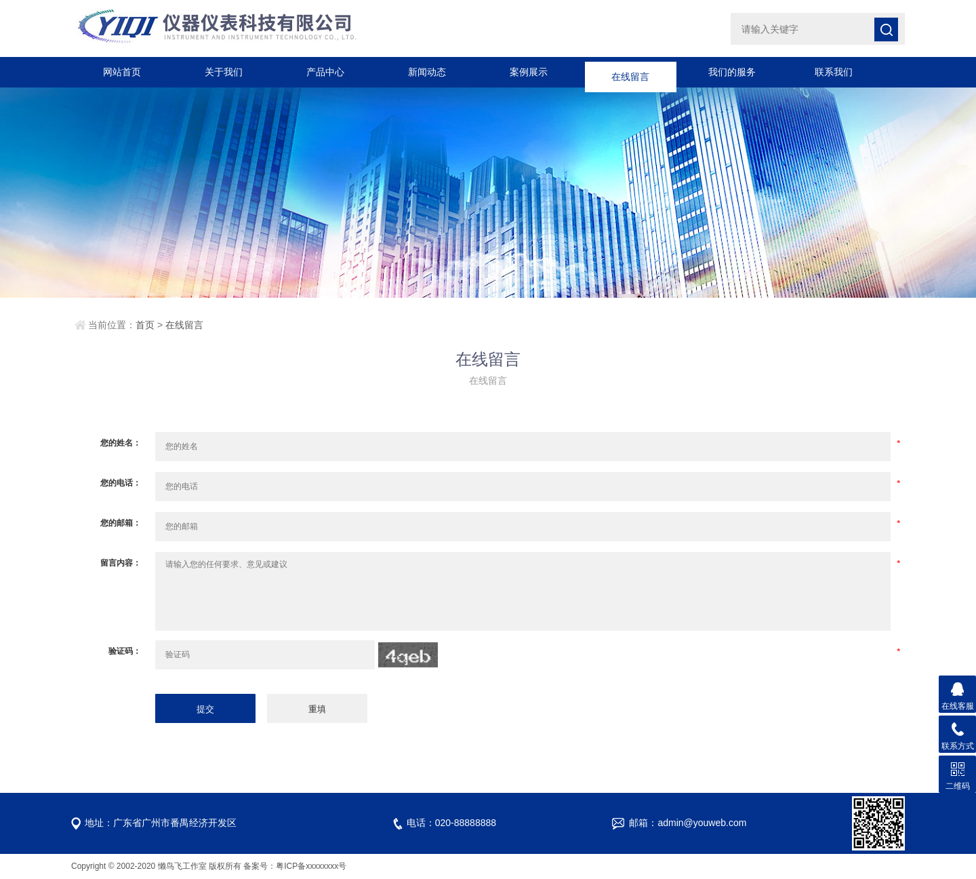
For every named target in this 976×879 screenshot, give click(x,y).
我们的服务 (732, 71)
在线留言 (630, 71)
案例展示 (529, 71)
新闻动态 (427, 71)
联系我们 (834, 71)
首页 (145, 324)
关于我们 (224, 71)
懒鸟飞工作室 (182, 866)
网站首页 (122, 71)
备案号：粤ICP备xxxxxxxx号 (294, 866)
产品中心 (325, 71)
